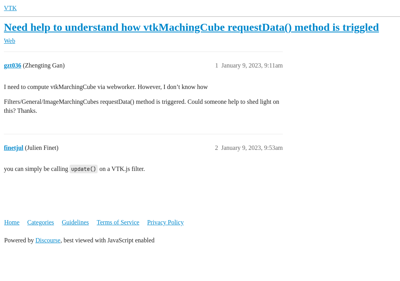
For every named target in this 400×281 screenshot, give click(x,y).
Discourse (48, 240)
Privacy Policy (165, 222)
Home (12, 222)
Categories (40, 222)
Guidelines (75, 222)
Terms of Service (118, 222)
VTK (10, 8)
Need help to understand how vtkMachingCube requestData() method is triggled (191, 27)
